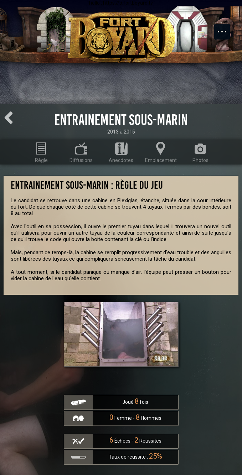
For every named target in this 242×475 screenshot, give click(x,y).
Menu (225, 28)
